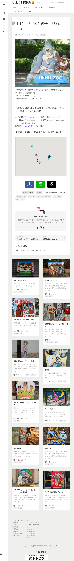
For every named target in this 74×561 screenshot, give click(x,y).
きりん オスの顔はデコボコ (54, 491)
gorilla (25, 195)
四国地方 (15, 530)
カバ (15, 506)
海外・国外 (16, 534)
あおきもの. (53, 292)
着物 (20, 460)
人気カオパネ (57, 8)
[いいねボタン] (18, 288)
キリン (47, 506)
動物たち (48, 447)
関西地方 (15, 525)
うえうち (24, 330)
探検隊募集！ (31, 530)
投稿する (67, 8)
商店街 (60, 380)
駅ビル (16, 460)
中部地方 (15, 523)
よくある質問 (31, 532)
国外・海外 (36, 8)
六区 (56, 340)
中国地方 (15, 527)
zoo (17, 198)
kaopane (40, 195)
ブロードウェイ (49, 340)
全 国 (27, 8)
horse (60, 419)
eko (54, 380)
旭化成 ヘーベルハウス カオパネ (25, 402)
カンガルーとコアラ (52, 279)
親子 (34, 195)
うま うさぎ (49, 408)
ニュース (30, 527)
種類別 (46, 8)
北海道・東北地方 (18, 519)
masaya (24, 288)
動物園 (19, 195)
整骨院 (47, 368)
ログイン (34, 249)
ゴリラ (22, 198)
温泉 (20, 332)
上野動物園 (48, 195)
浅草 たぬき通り (19, 279)
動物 (30, 195)
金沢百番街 (17, 447)
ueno (59, 195)
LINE (40, 182)
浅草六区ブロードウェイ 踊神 (23, 360)
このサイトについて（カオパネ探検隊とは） (33, 523)
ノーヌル (36, 33)
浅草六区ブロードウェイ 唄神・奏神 (56, 324)
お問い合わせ (31, 534)
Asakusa (20, 290)
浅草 (15, 290)
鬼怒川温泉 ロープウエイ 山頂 (23, 318)
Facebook (29, 182)
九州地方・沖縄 (17, 532)
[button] (39, 160)
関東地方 (15, 521)
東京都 (44, 33)
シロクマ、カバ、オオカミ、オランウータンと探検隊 (25, 490)
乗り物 (16, 332)
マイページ (30, 536)
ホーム (20, 8)
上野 (54, 195)
